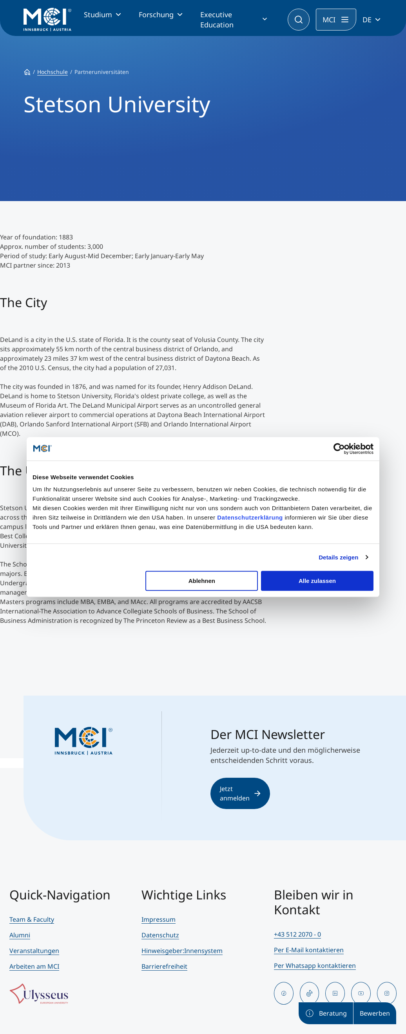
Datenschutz (160, 935)
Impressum (158, 919)
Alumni (19, 935)
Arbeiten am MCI (34, 966)
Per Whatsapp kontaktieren (315, 965)
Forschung (156, 14)
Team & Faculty (31, 919)
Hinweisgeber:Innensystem (182, 950)
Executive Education (217, 19)
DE (367, 19)
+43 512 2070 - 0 (297, 934)
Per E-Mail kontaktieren (309, 950)
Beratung (326, 1013)
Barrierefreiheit (164, 966)
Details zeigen (338, 557)
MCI (329, 19)
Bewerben (375, 1013)
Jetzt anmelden (240, 793)
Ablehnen (201, 580)
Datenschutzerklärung (250, 517)
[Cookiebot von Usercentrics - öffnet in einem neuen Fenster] (339, 449)
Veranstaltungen (34, 950)
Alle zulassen (317, 580)
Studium (98, 14)
